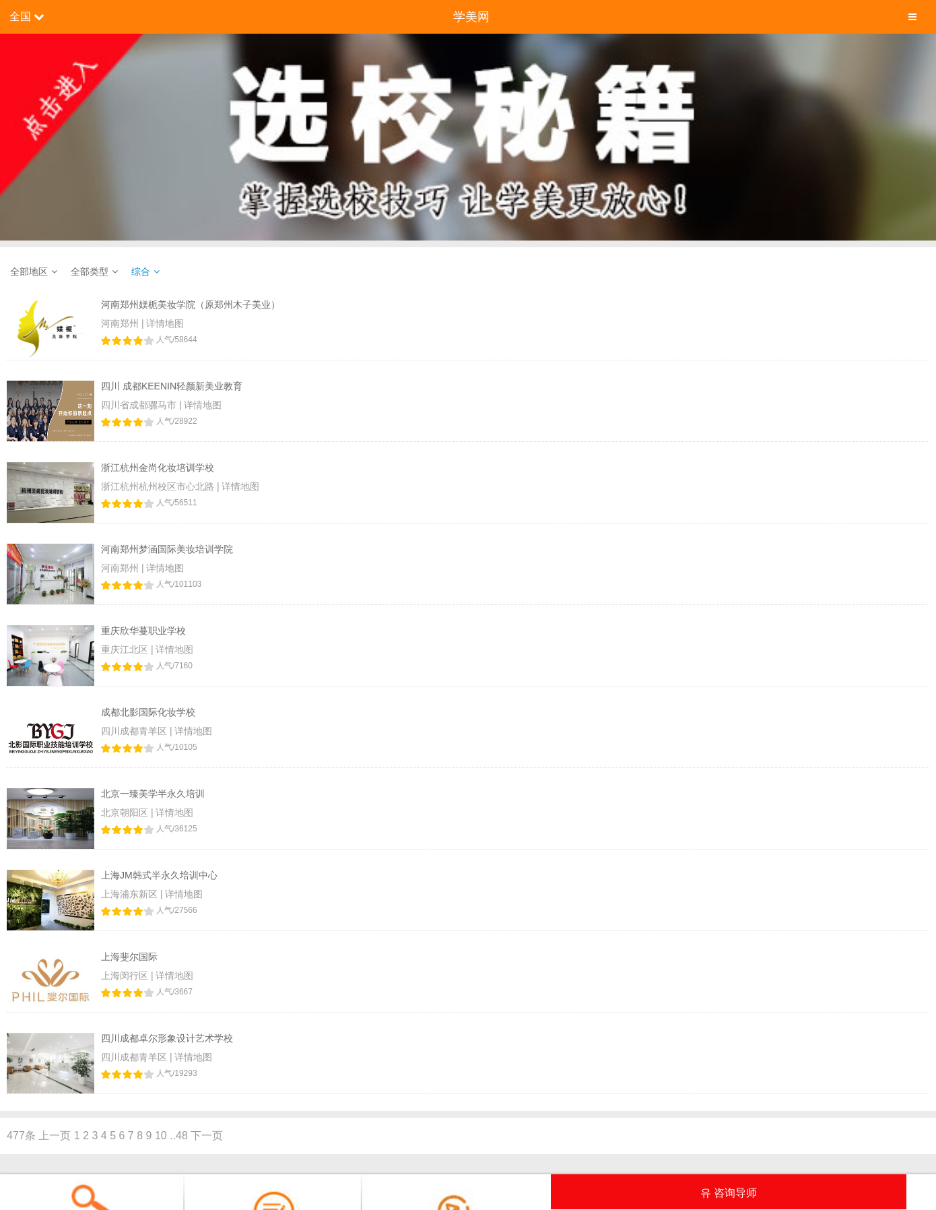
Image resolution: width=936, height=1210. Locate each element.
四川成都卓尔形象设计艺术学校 (167, 1038)
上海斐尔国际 (129, 956)
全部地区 (29, 271)
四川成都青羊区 (135, 731)
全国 (20, 16)
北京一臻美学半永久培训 (153, 793)
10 (161, 1135)
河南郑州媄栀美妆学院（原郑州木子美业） (190, 304)
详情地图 (165, 323)
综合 (140, 271)
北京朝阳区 (126, 812)
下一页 (207, 1135)
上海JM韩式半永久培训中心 (159, 875)
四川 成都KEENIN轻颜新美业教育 (171, 386)
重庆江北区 (126, 649)
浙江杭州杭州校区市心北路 (159, 486)
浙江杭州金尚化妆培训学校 (157, 467)
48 (182, 1135)
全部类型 (89, 271)
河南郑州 (121, 323)
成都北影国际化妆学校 (148, 712)
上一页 (54, 1135)
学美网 (471, 17)
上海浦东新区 (130, 894)
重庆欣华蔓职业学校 (143, 630)
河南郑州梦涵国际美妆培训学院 (167, 549)
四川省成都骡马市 (140, 405)
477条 (21, 1135)
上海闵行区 (126, 975)
